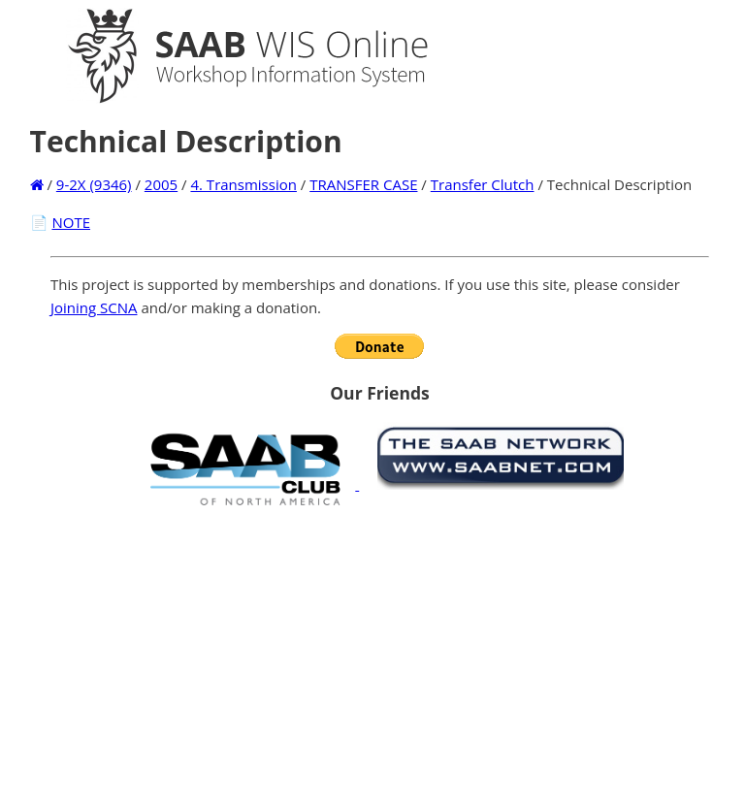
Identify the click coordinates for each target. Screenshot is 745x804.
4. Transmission (243, 184)
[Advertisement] (379, 654)
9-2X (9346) (94, 184)
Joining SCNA (94, 307)
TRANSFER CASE (363, 184)
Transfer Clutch (482, 184)
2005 (161, 184)
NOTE (70, 222)
